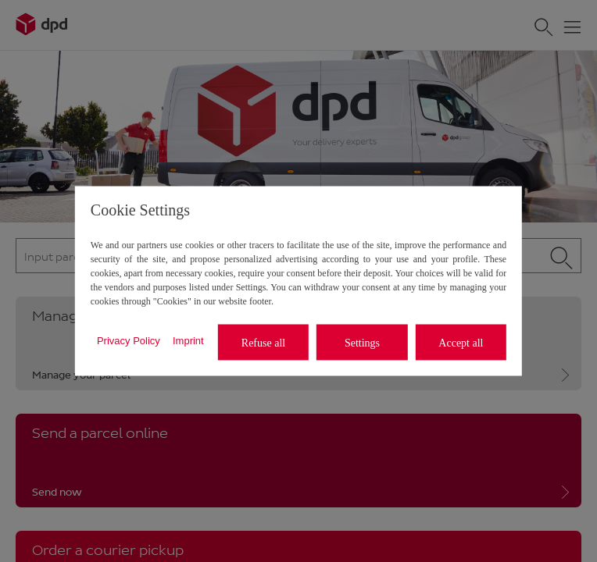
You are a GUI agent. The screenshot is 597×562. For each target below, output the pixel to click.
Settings (362, 342)
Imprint (188, 340)
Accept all (460, 342)
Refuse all (263, 342)
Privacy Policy (128, 340)
